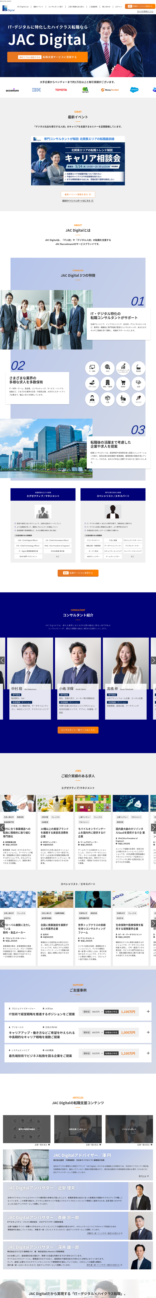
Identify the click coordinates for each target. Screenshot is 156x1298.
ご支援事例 (93, 6)
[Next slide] (153, 660)
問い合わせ (106, 6)
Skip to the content (5, 1)
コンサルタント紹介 (55, 6)
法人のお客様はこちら (145, 11)
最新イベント (38, 6)
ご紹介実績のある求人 (76, 6)
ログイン (118, 6)
